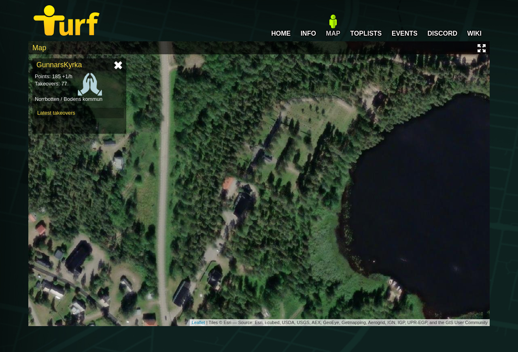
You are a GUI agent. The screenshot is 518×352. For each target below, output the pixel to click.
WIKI (474, 33)
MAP (333, 33)
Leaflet (198, 322)
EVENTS (405, 33)
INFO (308, 33)
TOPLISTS (366, 33)
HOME (281, 33)
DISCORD (442, 33)
